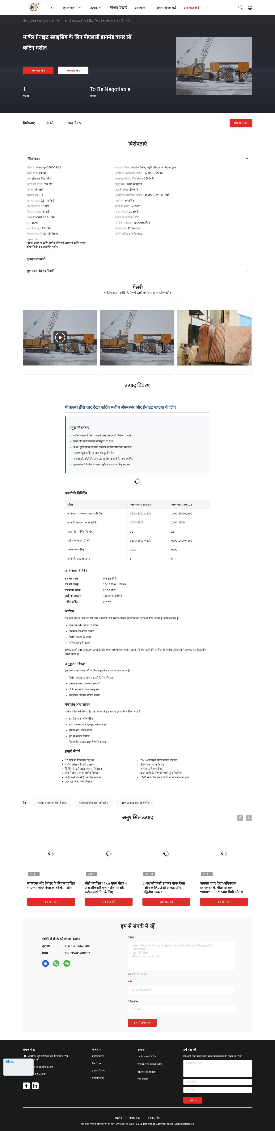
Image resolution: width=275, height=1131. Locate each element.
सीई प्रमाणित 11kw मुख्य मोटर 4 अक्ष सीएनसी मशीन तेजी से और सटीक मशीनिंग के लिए (106, 887)
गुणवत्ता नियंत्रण (98, 1070)
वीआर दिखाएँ (118, 8)
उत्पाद (33, 20)
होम (25, 20)
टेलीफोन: (133, 1001)
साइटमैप (118, 1118)
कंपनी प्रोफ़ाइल (98, 1056)
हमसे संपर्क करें (98, 1078)
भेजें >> (193, 1100)
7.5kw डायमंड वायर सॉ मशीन (93, 802)
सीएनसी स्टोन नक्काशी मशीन (150, 1064)
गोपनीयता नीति (154, 1118)
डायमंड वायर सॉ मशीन (50, 20)
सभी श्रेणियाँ (143, 1079)
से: (130, 982)
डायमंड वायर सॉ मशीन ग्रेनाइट (52, 802)
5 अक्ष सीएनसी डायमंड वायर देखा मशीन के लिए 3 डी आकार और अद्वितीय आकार (163, 887)
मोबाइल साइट (134, 1118)
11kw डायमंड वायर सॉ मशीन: (135, 802)
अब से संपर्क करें (142, 1023)
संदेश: (132, 937)
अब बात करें (38, 70)
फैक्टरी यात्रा (97, 1063)
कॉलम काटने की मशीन (147, 1072)
